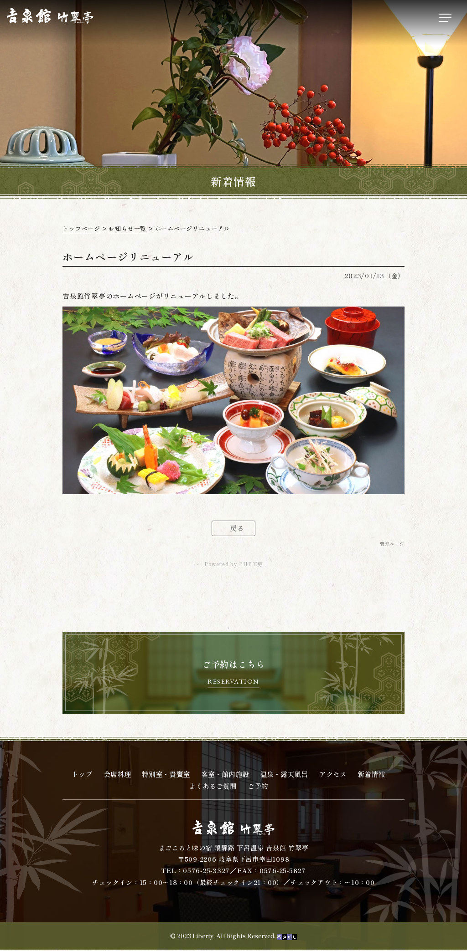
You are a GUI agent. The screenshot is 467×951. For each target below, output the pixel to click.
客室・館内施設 (225, 776)
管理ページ (392, 544)
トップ (82, 776)
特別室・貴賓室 (166, 776)
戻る (237, 528)
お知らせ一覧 (127, 228)
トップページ (81, 228)
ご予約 (258, 788)
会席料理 (117, 776)
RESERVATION (233, 682)
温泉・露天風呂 (284, 776)
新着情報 (371, 776)
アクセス (333, 776)
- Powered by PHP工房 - (233, 564)
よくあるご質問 (213, 788)
